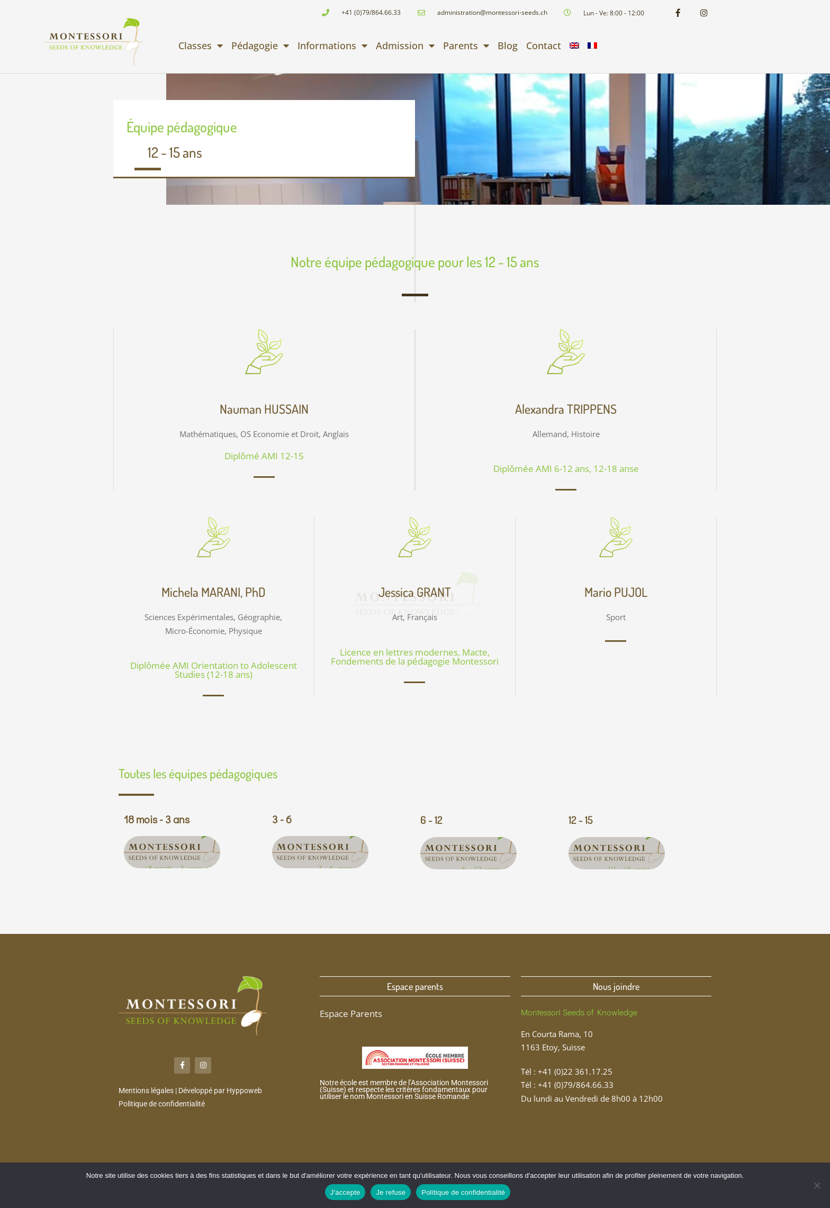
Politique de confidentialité (162, 1106)
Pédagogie (260, 47)
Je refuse (390, 1192)
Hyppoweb (244, 1093)
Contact (543, 46)
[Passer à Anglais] (574, 46)
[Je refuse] (816, 1185)
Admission (405, 47)
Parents (466, 47)
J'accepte (345, 1192)
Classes (200, 47)
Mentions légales (146, 1093)
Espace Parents (351, 1015)
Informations (332, 47)
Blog (508, 46)
